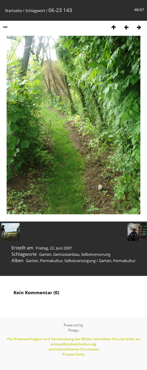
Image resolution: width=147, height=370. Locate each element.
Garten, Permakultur (117, 260)
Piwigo (73, 330)
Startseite (13, 10)
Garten (45, 254)
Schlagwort (35, 10)
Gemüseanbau (66, 254)
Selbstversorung (95, 254)
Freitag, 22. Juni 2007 (54, 248)
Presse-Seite (73, 354)
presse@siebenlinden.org (73, 344)
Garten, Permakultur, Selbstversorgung (61, 260)
